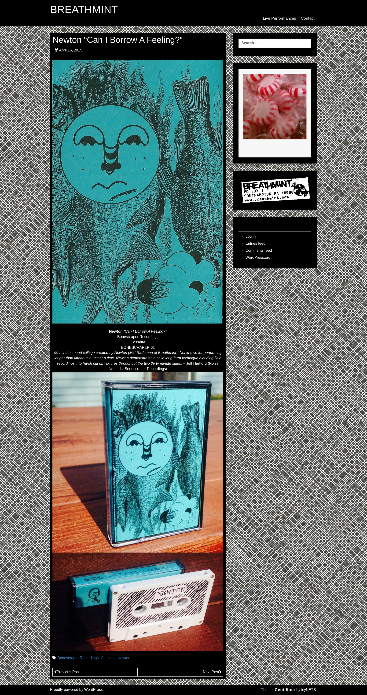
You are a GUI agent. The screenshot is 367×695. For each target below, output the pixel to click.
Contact (308, 18)
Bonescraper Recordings (78, 658)
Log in (251, 236)
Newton (123, 658)
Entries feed (255, 243)
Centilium (285, 690)
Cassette (108, 658)
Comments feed (259, 250)
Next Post (212, 672)
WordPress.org (258, 257)
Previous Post (67, 672)
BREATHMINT (84, 9)
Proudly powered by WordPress (76, 689)
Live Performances (279, 18)
